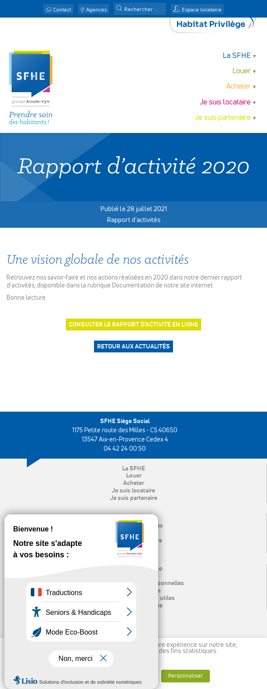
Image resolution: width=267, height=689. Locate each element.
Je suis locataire (225, 102)
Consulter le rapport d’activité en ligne (133, 325)
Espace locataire (201, 10)
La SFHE (237, 56)
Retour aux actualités (133, 347)
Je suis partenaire (223, 118)
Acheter (238, 86)
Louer (241, 71)
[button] (119, 9)
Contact (62, 10)
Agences (96, 10)
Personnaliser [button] (185, 676)
